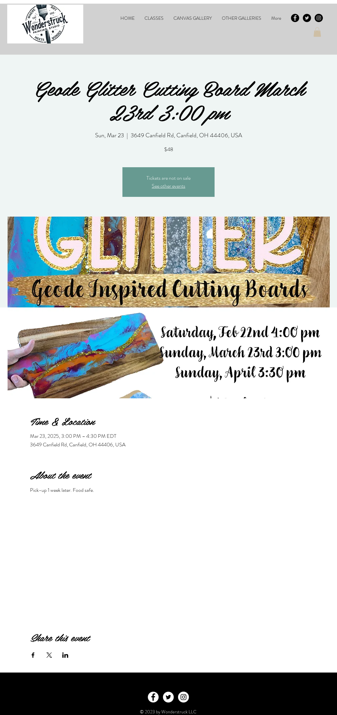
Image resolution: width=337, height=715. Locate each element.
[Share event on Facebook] (33, 655)
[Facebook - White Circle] (153, 697)
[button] (154, 18)
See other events (168, 186)
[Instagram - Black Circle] (319, 18)
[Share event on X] (49, 655)
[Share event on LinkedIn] (65, 655)
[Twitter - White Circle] (168, 697)
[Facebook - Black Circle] (295, 18)
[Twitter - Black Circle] (307, 18)
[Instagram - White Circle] (183, 697)
